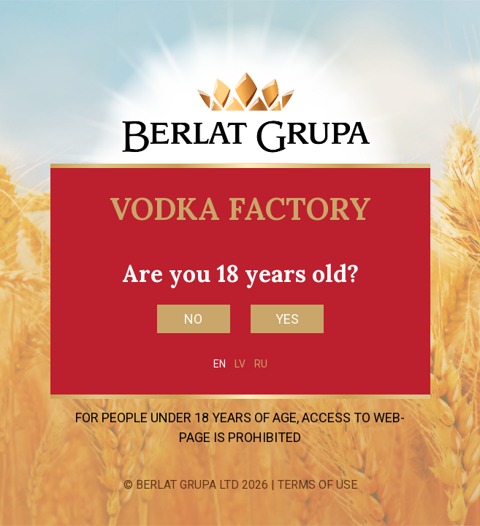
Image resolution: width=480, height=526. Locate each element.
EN (219, 364)
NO (193, 319)
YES (287, 319)
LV (240, 364)
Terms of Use (317, 485)
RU (260, 364)
